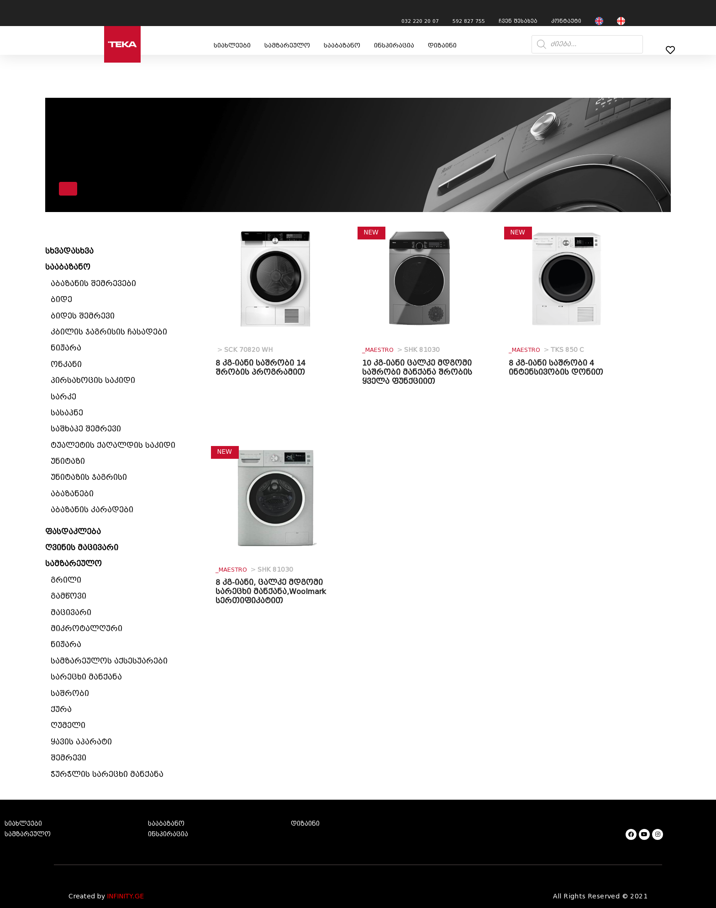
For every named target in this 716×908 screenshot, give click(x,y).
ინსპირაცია (394, 45)
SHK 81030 (401, 350)
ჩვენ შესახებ (518, 21)
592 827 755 (469, 21)
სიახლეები (232, 45)
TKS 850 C (546, 350)
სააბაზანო (342, 45)
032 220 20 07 (420, 21)
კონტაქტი (566, 21)
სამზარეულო (287, 45)
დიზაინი (442, 45)
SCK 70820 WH (244, 350)
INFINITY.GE (125, 896)
